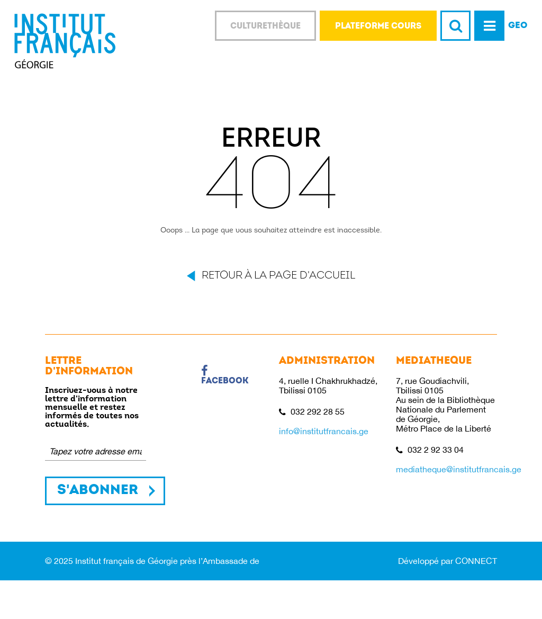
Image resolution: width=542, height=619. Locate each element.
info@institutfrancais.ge (323, 431)
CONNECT (476, 561)
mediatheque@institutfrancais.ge (458, 469)
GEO (518, 25)
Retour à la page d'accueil (278, 276)
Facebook (225, 375)
